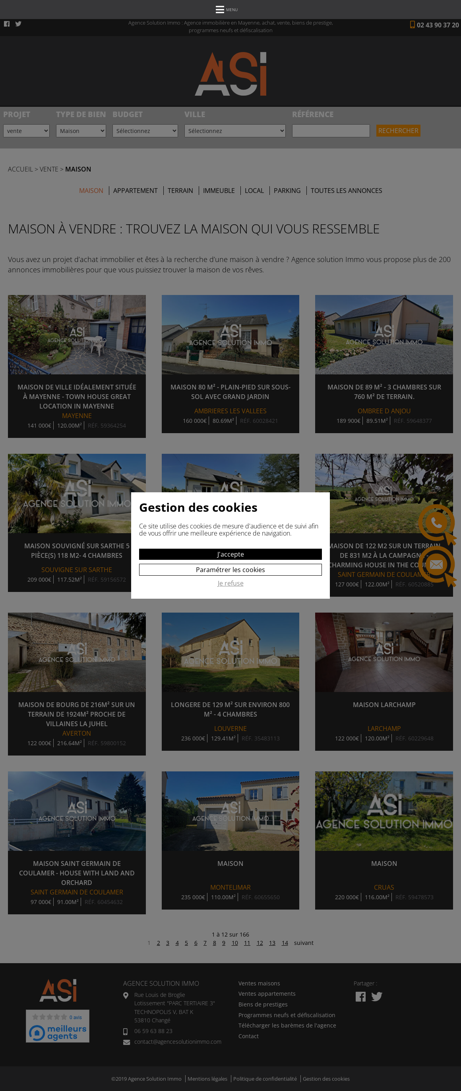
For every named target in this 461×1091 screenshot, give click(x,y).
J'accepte (230, 554)
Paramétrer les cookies (230, 569)
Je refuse (231, 584)
